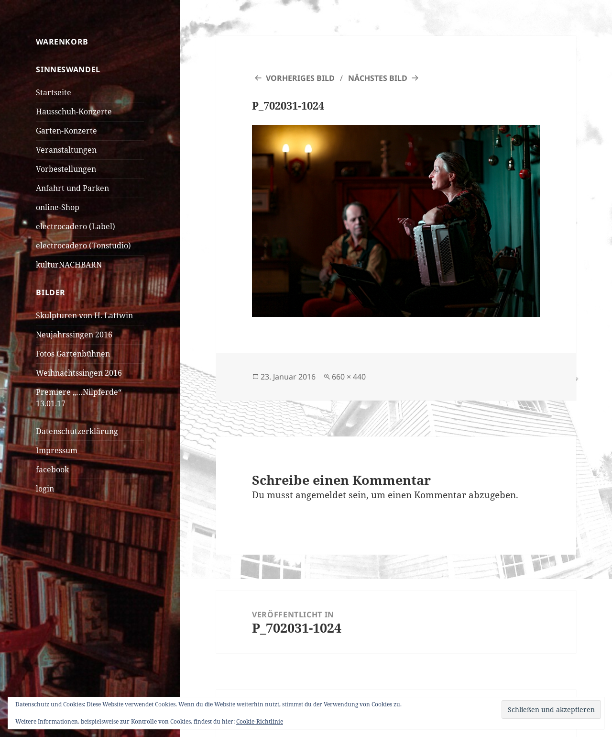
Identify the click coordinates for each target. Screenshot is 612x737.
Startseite (53, 92)
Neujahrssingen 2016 (74, 334)
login (45, 488)
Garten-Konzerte (66, 130)
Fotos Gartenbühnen (73, 353)
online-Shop (57, 207)
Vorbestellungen (66, 169)
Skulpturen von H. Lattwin (84, 315)
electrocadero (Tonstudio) (83, 245)
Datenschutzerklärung (77, 431)
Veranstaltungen (66, 150)
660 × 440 (349, 376)
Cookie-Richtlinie (259, 721)
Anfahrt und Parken (72, 188)
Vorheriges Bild (300, 78)
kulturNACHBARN (69, 264)
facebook (52, 469)
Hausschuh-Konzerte (74, 111)
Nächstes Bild (377, 78)
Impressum (56, 450)
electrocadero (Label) (75, 226)
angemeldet (320, 495)
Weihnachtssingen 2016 (79, 373)
